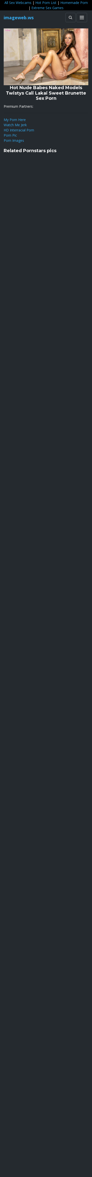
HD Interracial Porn (19, 130)
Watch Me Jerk (15, 125)
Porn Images (14, 140)
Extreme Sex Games (47, 7)
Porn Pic (10, 135)
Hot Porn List (45, 2)
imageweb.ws (19, 18)
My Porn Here (15, 119)
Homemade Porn (74, 2)
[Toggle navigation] (82, 17)
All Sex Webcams (17, 2)
